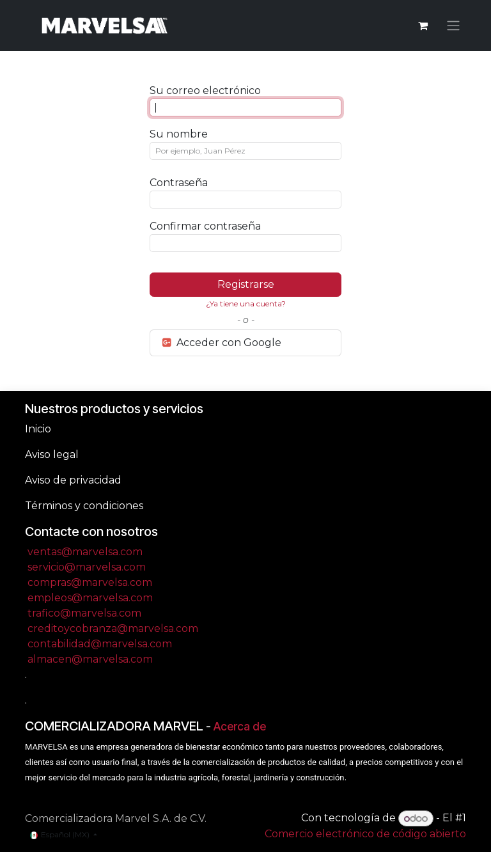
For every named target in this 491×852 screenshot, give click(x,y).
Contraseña (179, 183)
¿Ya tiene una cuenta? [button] (246, 303)
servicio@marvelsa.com (86, 567)
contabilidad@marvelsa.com (99, 644)
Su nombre (179, 134)
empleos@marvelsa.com (90, 598)
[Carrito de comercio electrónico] (422, 25)
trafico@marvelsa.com (84, 613)
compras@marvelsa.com (89, 582)
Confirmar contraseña (205, 226)
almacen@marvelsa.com (90, 659)
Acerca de (240, 726)
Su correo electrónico (205, 90)
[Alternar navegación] (453, 26)
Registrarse (245, 284)
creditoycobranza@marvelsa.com (112, 628)
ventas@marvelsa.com (85, 552)
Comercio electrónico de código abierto (365, 834)
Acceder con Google (220, 342)
